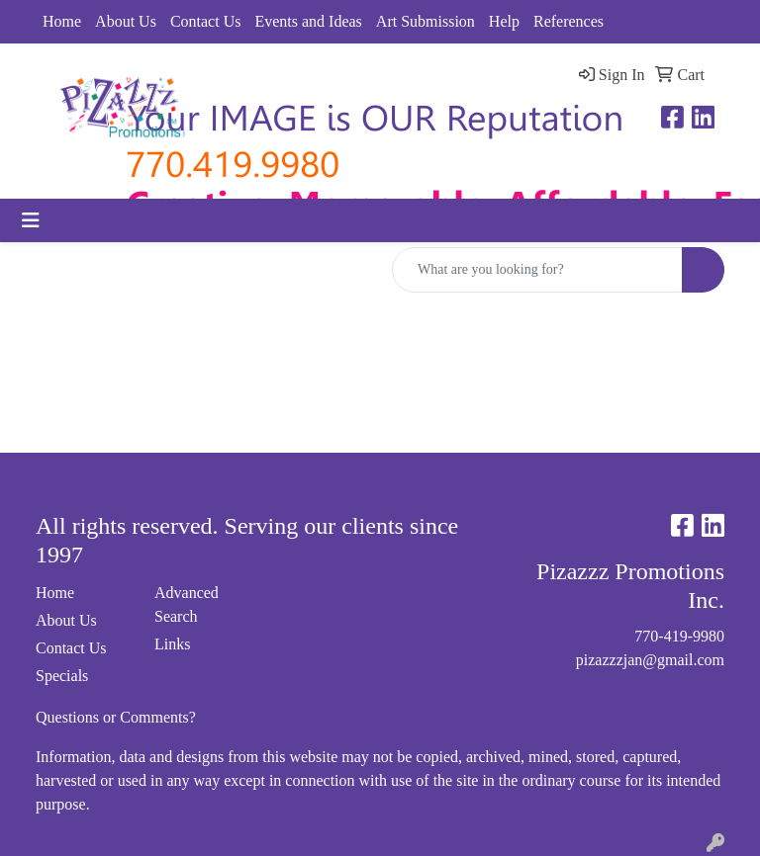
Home (62, 21)
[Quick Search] (537, 270)
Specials (62, 675)
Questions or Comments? (116, 717)
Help (504, 21)
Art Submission (425, 21)
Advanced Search (186, 604)
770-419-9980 (679, 636)
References (568, 21)
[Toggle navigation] (30, 220)
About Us (125, 21)
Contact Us (205, 21)
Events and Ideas (307, 21)
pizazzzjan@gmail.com (650, 659)
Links (172, 644)
